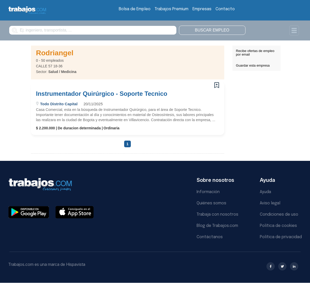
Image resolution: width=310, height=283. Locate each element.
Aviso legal (270, 203)
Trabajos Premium (171, 9)
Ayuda (265, 192)
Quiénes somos (211, 203)
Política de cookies (278, 226)
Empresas (202, 9)
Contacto (225, 9)
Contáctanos (210, 237)
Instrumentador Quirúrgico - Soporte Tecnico (101, 94)
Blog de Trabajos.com (217, 226)
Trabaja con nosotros (217, 214)
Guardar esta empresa (253, 65)
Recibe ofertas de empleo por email (255, 52)
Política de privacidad (281, 237)
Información (208, 192)
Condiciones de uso (279, 214)
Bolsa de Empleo (135, 9)
